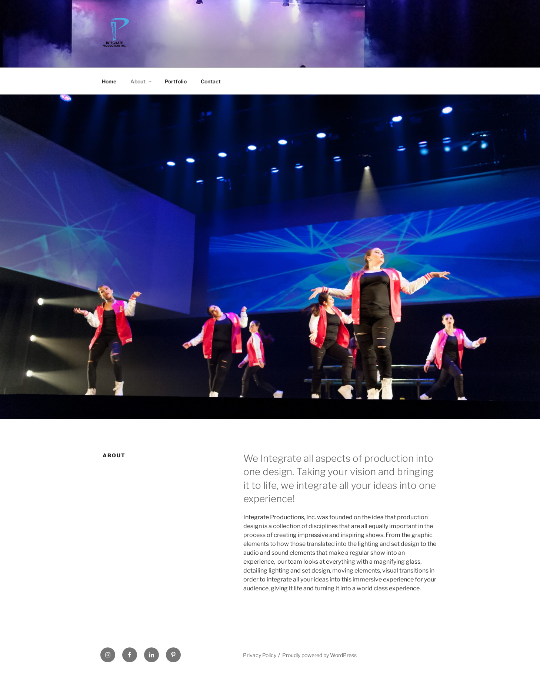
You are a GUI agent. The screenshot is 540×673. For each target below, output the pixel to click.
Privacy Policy (259, 655)
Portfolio (176, 81)
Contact (211, 81)
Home (109, 81)
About (141, 81)
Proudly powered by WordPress (319, 655)
